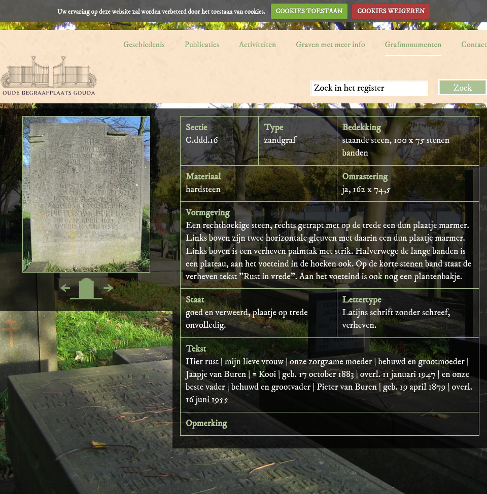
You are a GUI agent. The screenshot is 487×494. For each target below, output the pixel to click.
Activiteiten (257, 45)
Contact (474, 45)
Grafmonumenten (413, 45)
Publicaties (202, 45)
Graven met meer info (330, 45)
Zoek (463, 88)
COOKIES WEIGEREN (391, 11)
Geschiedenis (144, 45)
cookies (254, 11)
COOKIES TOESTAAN (309, 11)
